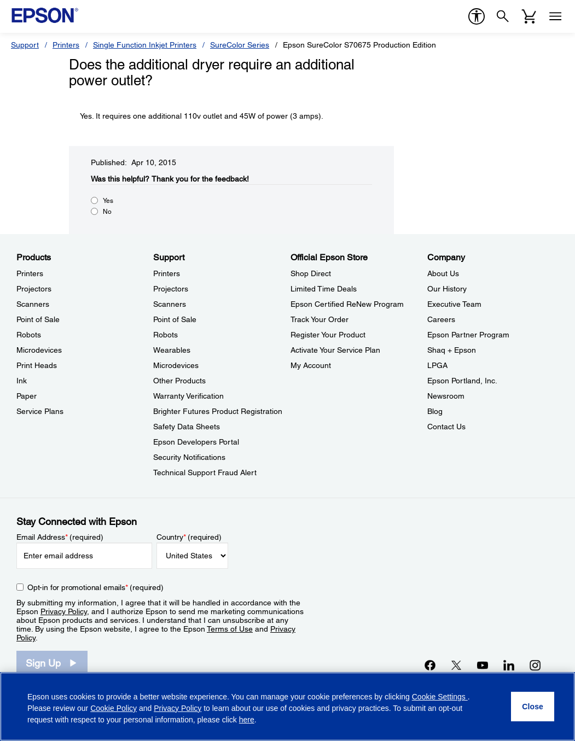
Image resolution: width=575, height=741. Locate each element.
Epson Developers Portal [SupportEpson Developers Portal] (196, 441)
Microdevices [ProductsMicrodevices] (39, 350)
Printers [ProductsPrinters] (29, 273)
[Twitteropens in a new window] (456, 665)
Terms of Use (230, 629)
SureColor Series (239, 44)
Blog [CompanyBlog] (435, 411)
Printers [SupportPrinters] (166, 273)
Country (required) (189, 537)
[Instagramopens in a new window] (535, 665)
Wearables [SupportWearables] (171, 350)
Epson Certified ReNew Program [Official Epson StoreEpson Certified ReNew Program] (347, 304)
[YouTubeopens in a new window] (482, 665)
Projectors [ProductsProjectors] (33, 288)
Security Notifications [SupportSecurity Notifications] (189, 457)
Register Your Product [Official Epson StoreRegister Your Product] (328, 334)
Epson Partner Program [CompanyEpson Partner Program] (468, 334)
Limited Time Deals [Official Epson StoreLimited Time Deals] (324, 288)
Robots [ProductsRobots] (28, 334)
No (107, 211)
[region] (287, 706)
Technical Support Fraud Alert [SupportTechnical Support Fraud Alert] (205, 472)
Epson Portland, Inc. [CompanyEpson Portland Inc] (462, 380)
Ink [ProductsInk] (21, 380)
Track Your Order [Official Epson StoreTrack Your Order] (320, 319)
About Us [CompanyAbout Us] (443, 273)
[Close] (532, 706)
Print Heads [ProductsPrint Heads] (36, 365)
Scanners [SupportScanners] (169, 304)
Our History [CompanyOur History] (447, 288)
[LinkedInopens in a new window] (509, 665)
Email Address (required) (59, 537)
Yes (108, 201)
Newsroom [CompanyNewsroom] (445, 396)
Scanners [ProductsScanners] (32, 304)
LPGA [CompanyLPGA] (437, 365)
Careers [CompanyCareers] (441, 319)
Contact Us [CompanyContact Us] (446, 426)
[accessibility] (476, 16)
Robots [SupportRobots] (165, 334)
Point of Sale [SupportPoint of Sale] (174, 319)
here (246, 719)
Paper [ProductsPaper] (26, 396)
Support (25, 44)
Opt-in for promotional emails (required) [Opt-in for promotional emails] (95, 587)
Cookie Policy (113, 708)
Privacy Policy (63, 611)
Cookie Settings (440, 696)
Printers (66, 44)
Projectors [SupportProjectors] (170, 288)
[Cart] (529, 16)
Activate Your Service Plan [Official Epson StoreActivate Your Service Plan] (335, 350)
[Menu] (555, 16)
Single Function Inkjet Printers (144, 44)
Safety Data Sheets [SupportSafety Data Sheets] (186, 426)
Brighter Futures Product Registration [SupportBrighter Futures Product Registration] (217, 411)
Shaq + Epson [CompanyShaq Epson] (451, 350)
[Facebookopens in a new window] (430, 665)
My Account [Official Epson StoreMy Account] (311, 365)
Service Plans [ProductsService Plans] (39, 411)
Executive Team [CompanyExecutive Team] (454, 304)
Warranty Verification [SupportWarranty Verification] (188, 396)
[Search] (503, 16)
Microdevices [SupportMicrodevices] (176, 365)
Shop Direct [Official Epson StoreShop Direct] (311, 273)
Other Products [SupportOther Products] (179, 380)
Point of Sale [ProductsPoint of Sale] (38, 319)
